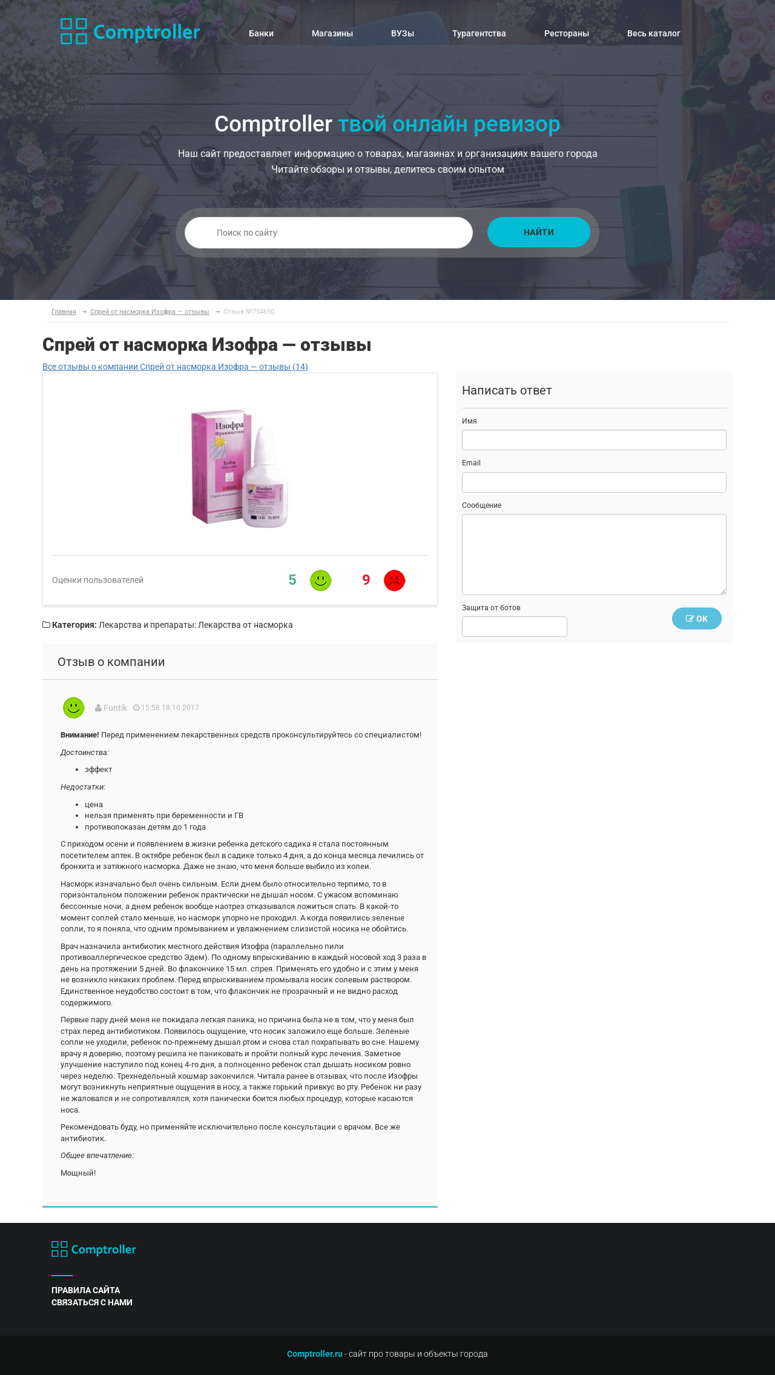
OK (697, 619)
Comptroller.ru (315, 1354)
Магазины (332, 33)
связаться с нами (92, 1302)
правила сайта (85, 1290)
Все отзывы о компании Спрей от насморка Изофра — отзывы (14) (175, 366)
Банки (261, 33)
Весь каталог (654, 33)
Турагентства (479, 33)
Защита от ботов (491, 608)
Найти (539, 232)
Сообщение (481, 505)
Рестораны (566, 33)
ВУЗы (402, 33)
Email (471, 463)
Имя (469, 421)
